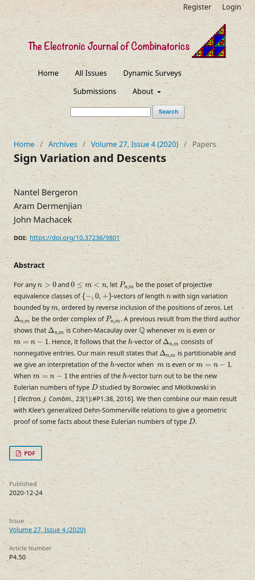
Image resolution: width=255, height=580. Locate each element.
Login (231, 7)
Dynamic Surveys (152, 73)
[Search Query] (110, 112)
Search (168, 111)
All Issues (91, 73)
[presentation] (46, 285)
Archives (62, 144)
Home (48, 73)
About (144, 91)
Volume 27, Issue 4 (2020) (134, 144)
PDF (28, 453)
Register (197, 7)
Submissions (94, 91)
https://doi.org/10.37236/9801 (75, 237)
